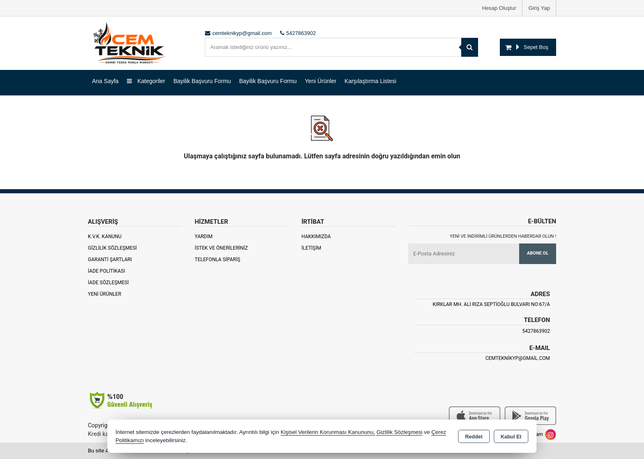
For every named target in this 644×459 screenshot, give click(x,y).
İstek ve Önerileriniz (221, 248)
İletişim (311, 248)
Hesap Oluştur (499, 8)
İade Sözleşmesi (108, 282)
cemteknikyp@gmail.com (517, 358)
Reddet (474, 437)
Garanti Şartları (110, 259)
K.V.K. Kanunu (105, 236)
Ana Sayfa (105, 81)
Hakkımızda (316, 236)
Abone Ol (537, 253)
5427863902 (536, 331)
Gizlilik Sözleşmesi (112, 248)
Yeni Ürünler (104, 294)
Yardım (204, 236)
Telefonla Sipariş (217, 259)
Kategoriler (146, 81)
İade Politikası (106, 271)
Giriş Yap (539, 8)
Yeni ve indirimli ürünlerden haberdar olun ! (503, 236)
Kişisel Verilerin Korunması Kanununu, (328, 432)
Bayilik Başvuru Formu (202, 81)
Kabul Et (511, 437)
